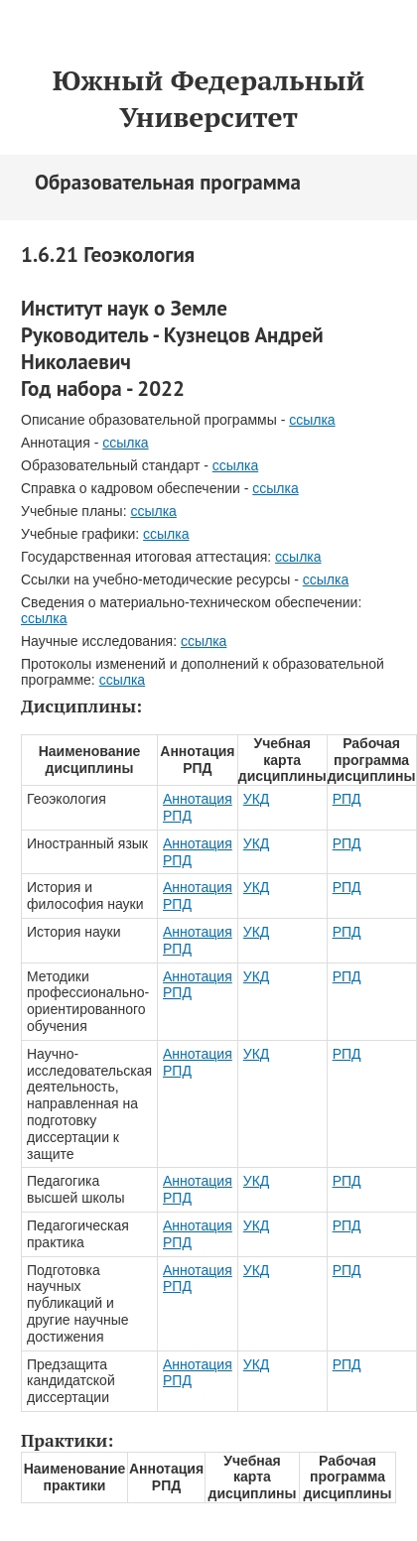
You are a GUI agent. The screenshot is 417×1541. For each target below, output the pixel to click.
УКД (256, 799)
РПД (347, 799)
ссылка (312, 420)
